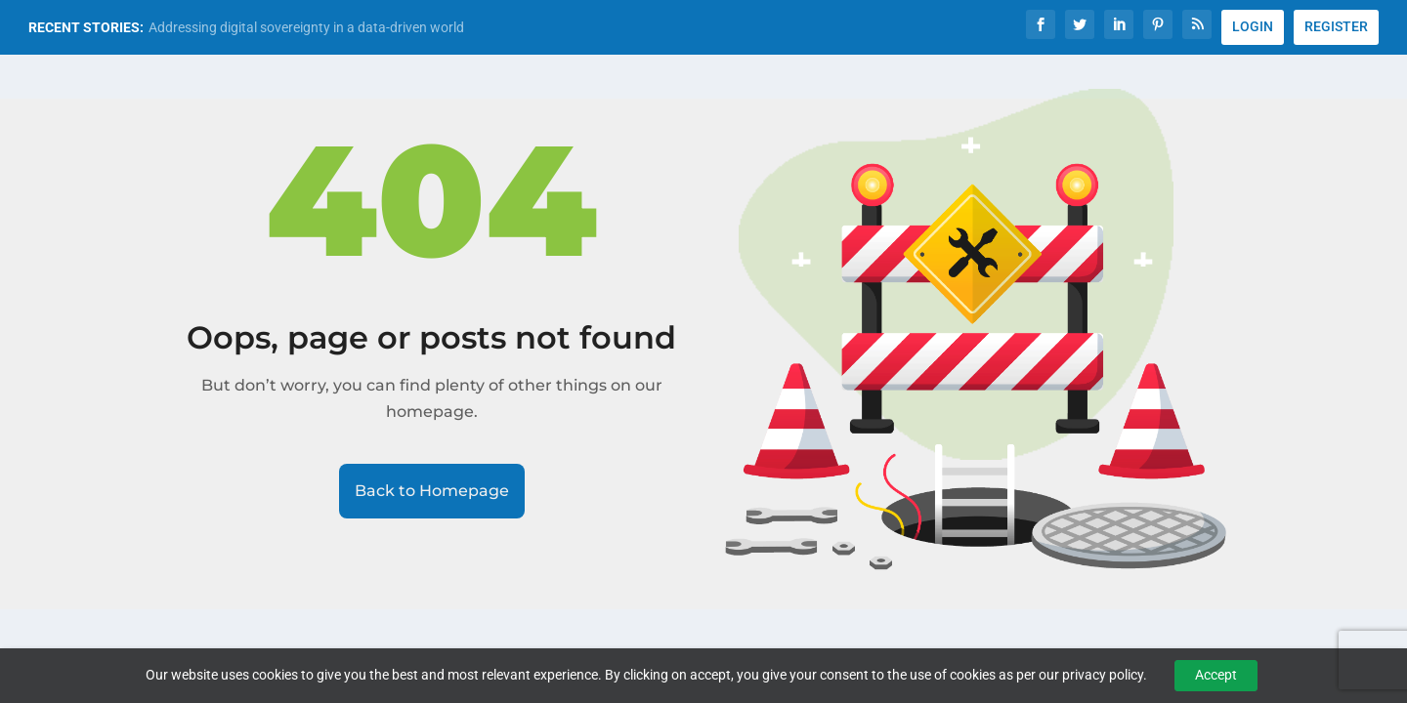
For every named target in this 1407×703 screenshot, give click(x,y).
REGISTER (1336, 26)
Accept (1216, 674)
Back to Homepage (432, 490)
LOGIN (1252, 26)
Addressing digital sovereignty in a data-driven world (306, 27)
